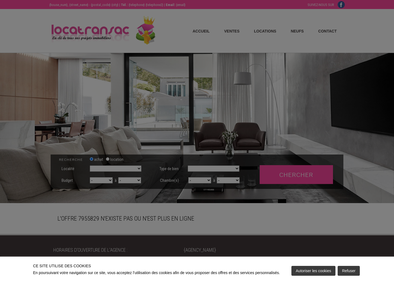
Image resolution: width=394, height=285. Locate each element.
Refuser (348, 271)
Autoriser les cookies (313, 271)
